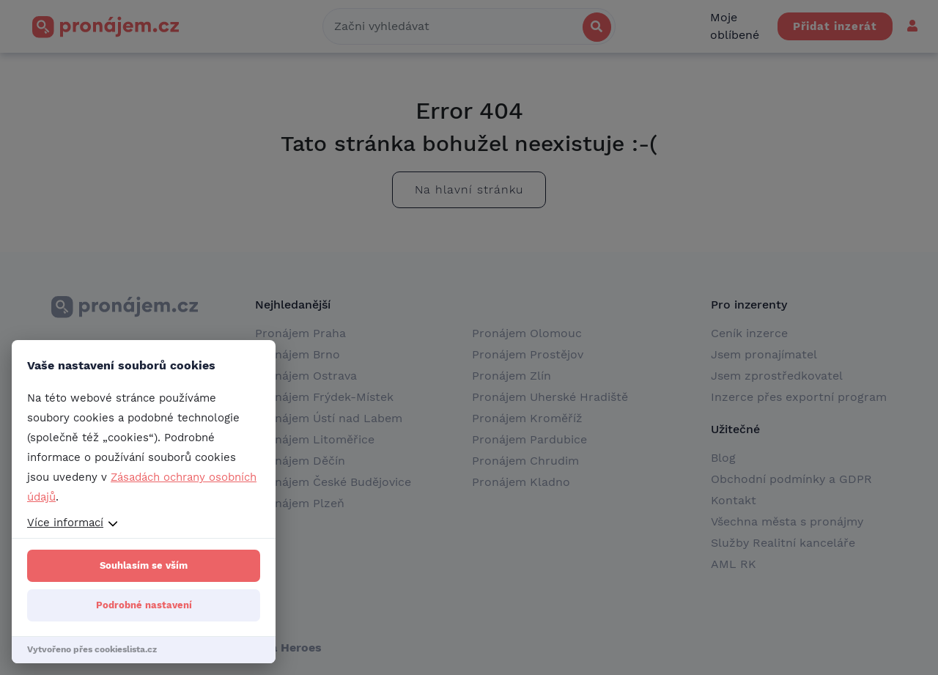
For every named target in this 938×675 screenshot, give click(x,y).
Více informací (65, 522)
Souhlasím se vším (144, 565)
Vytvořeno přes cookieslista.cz (92, 649)
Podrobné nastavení (144, 605)
